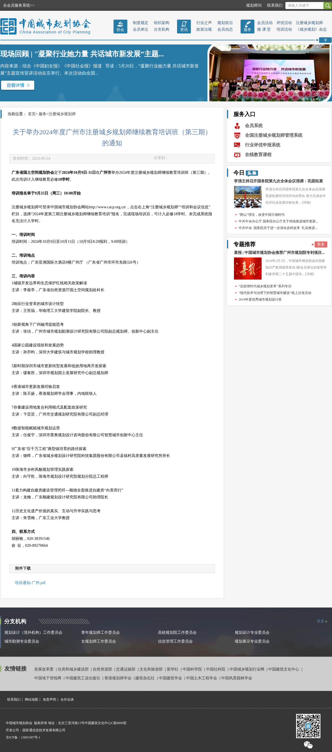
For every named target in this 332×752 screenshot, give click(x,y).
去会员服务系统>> (19, 5)
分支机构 (161, 29)
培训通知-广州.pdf (30, 583)
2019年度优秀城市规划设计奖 (260, 299)
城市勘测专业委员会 (21, 641)
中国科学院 (193, 669)
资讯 (184, 30)
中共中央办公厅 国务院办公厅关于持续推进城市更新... (278, 221)
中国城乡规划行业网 (247, 669)
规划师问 (254, 5)
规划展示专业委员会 (252, 641)
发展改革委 (44, 669)
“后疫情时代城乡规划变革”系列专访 (265, 286)
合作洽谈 (67, 699)
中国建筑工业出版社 (83, 678)
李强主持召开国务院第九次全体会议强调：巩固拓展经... (278, 182)
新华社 (173, 669)
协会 (120, 30)
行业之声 (204, 23)
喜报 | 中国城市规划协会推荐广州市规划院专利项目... (279, 253)
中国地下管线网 (48, 678)
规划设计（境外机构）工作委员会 (33, 632)
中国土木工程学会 (202, 678)
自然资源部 (103, 669)
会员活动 (265, 23)
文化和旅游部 (151, 669)
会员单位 (140, 29)
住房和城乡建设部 (74, 669)
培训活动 (284, 29)
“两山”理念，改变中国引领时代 (262, 215)
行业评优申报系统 (262, 145)
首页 (32, 114)
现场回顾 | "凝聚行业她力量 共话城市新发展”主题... (82, 54)
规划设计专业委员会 (252, 632)
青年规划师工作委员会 (100, 632)
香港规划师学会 (118, 678)
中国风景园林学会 (236, 678)
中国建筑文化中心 (284, 669)
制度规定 (140, 23)
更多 (321, 244)
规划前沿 (225, 23)
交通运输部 (126, 669)
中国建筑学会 (171, 678)
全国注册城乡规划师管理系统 (273, 135)
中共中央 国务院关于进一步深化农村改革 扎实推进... (278, 228)
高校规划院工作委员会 (177, 632)
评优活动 (284, 23)
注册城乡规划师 (309, 23)
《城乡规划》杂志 (311, 29)
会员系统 (254, 125)
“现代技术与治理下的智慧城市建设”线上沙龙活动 (275, 293)
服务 (247, 30)
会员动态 (225, 29)
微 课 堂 (264, 29)
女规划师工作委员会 (98, 641)
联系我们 (275, 5)
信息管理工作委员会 (175, 641)
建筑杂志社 (145, 678)
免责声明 (49, 699)
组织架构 (161, 23)
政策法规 (204, 29)
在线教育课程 (258, 154)
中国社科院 (216, 669)
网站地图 (31, 699)
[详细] (306, 202)
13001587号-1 (30, 737)
